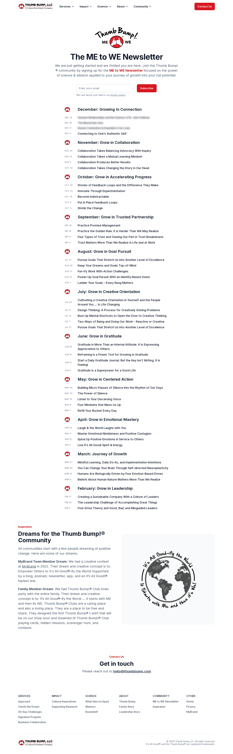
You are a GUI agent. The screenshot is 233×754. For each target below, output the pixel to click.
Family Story (126, 706)
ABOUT (123, 696)
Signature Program (29, 717)
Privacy (190, 706)
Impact (84, 6)
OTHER (190, 696)
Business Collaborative (32, 722)
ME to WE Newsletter (166, 701)
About (121, 6)
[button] (67, 6)
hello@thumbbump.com (132, 671)
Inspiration (159, 706)
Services (65, 6)
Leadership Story (129, 711)
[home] (35, 6)
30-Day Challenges (30, 711)
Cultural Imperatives (64, 701)
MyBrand (29, 566)
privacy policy (117, 95)
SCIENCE (90, 696)
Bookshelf (91, 711)
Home (190, 701)
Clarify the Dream (28, 706)
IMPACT (57, 696)
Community (141, 6)
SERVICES (24, 696)
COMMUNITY (161, 696)
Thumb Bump (127, 701)
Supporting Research (64, 706)
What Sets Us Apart (97, 701)
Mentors (90, 706)
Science (102, 6)
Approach (24, 701)
